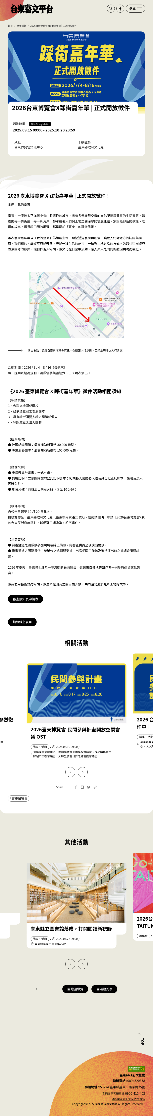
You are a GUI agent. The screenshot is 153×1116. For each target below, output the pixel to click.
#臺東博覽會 (18, 798)
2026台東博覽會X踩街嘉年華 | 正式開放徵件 (53, 25)
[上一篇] (70, 772)
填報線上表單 (22, 621)
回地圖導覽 (75, 989)
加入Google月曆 (40, 124)
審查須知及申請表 (25, 599)
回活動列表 (104, 989)
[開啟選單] (135, 9)
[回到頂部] (141, 1039)
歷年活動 (21, 25)
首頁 (10, 25)
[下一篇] (83, 772)
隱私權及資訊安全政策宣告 (128, 1099)
